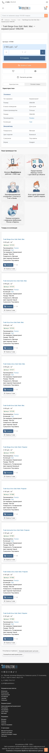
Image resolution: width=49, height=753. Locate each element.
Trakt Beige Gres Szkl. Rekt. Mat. (14, 239)
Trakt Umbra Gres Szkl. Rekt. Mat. (14, 364)
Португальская (5, 694)
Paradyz (31, 118)
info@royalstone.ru (7, 683)
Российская (4, 696)
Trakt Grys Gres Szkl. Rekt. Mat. (13, 322)
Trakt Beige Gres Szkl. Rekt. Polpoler (15, 447)
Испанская (4, 691)
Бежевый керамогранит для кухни (28, 651)
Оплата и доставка (6, 732)
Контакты (4, 736)
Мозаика (3, 719)
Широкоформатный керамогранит (11, 706)
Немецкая (4, 700)
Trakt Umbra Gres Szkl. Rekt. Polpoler (15, 572)
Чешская (3, 698)
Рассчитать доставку (24, 77)
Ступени (3, 723)
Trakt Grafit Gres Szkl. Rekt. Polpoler (15, 613)
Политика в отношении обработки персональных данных (24, 750)
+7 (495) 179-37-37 (8, 680)
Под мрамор (4, 709)
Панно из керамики (6, 724)
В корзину (24, 58)
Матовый (4, 713)
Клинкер (3, 721)
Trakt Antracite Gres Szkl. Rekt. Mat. (15, 281)
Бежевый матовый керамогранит (13, 654)
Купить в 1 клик (24, 65)
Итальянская (5, 693)
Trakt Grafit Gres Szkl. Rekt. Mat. (14, 405)
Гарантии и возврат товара (9, 734)
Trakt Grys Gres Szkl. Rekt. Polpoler (15, 488)
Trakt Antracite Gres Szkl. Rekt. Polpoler (16, 530)
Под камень (4, 708)
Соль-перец (4, 711)
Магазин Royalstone (7, 730)
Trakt (30, 122)
